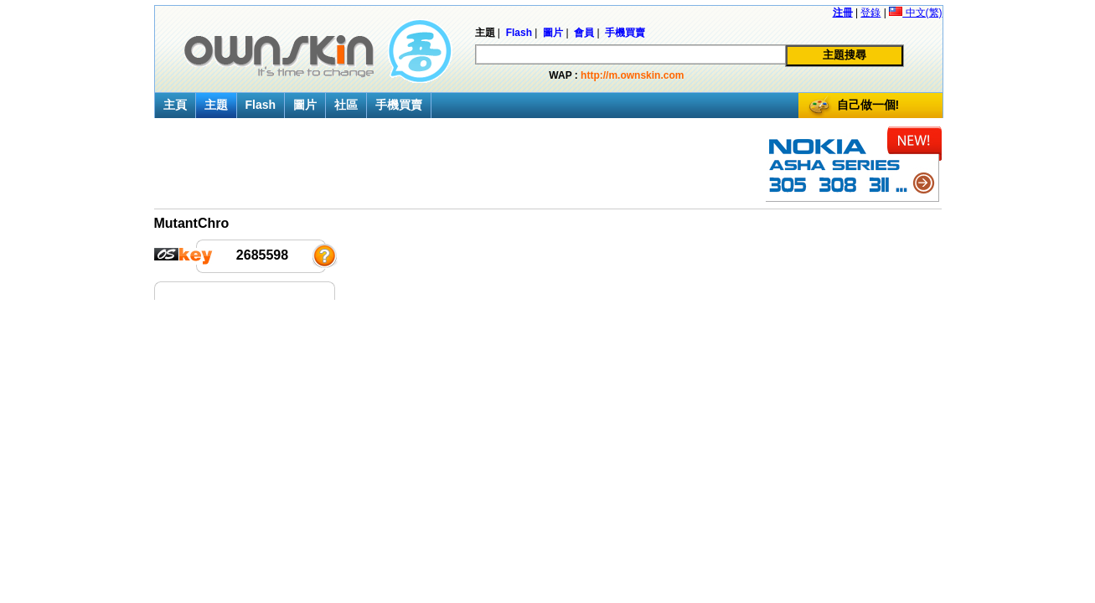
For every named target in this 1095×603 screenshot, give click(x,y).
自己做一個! (868, 104)
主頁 (175, 104)
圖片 (305, 104)
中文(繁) (915, 12)
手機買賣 (398, 104)
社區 (346, 104)
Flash (260, 104)
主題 (216, 104)
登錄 (870, 12)
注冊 (843, 12)
